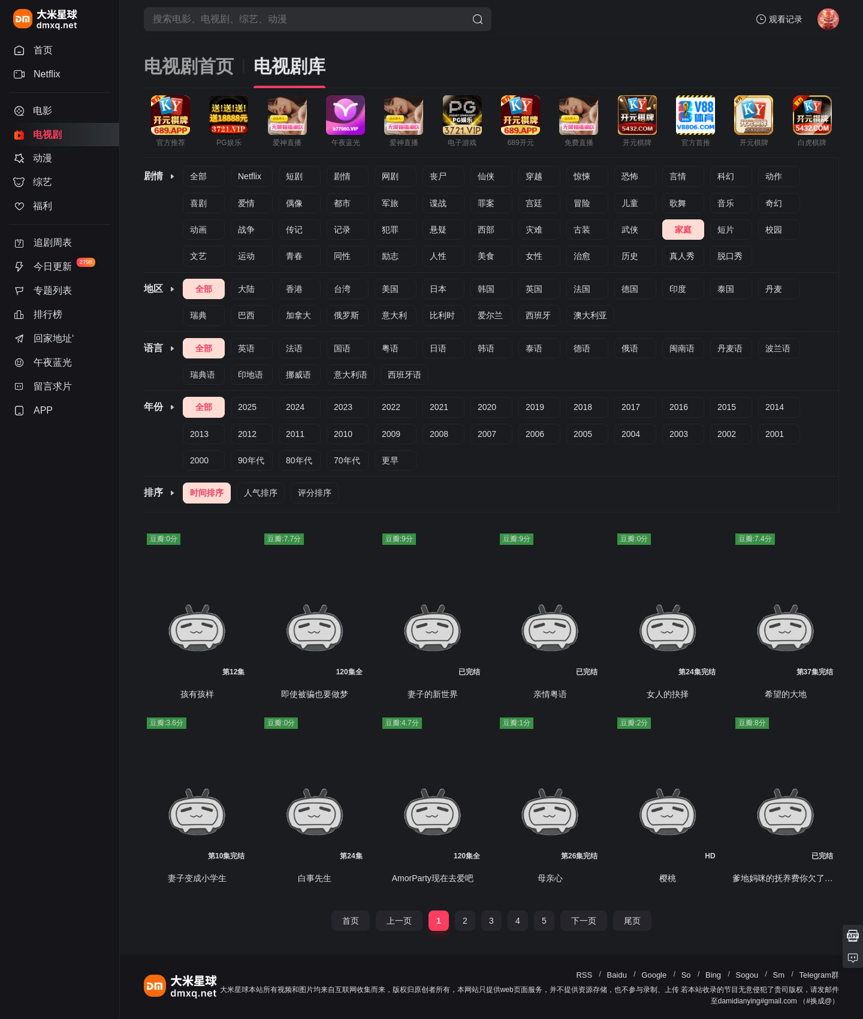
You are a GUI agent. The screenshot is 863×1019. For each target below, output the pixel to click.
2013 (199, 434)
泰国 (725, 289)
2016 (678, 407)
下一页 (583, 920)
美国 (390, 289)
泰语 (534, 348)
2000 (199, 460)
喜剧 (198, 203)
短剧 (294, 176)
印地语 (250, 374)
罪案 (486, 203)
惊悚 (582, 176)
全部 (198, 176)
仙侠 (486, 176)
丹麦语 (730, 348)
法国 (582, 289)
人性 (438, 256)
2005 (583, 434)
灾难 (534, 229)
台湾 (342, 289)
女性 (534, 256)
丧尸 (438, 176)
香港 (294, 289)
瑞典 (198, 315)
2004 (630, 434)
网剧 (390, 176)
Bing (713, 974)
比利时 (442, 315)
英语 (246, 348)
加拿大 (298, 315)
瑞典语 (202, 374)
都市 (342, 203)
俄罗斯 (346, 315)
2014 (774, 407)
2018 (583, 407)
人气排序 (260, 493)
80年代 (299, 460)
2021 (439, 407)
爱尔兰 (490, 315)
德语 (582, 348)
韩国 (486, 289)
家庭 (683, 229)
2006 (535, 434)
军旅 (390, 203)
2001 (774, 434)
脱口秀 (730, 256)
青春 (294, 256)
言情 (677, 176)
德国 (629, 289)
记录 (342, 229)
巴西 (246, 315)
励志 (390, 256)
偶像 (294, 203)
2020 (487, 407)
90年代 (251, 460)
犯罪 (390, 229)
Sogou (747, 974)
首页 (350, 920)
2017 (630, 407)
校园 (773, 229)
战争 (246, 229)
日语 (438, 348)
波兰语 (777, 348)
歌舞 (677, 203)
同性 (342, 256)
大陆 (246, 289)
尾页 (632, 920)
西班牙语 (404, 374)
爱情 (246, 203)
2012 (247, 434)
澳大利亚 (590, 315)
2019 (535, 407)
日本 (438, 289)
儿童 (629, 203)
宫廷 (534, 203)
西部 (486, 229)
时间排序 (207, 493)
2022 (391, 407)
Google (653, 974)
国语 (342, 348)
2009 (391, 434)
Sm (779, 974)
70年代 (347, 460)
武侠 (629, 229)
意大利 (394, 315)
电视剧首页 (189, 66)
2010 (343, 434)
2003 (678, 434)
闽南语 (682, 348)
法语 (294, 348)
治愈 (582, 256)
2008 (439, 434)
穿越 (534, 176)
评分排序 (314, 493)
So (686, 974)
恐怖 (629, 176)
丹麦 (773, 289)
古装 (582, 229)
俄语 (629, 348)
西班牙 (538, 315)
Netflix (249, 176)
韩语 (486, 348)
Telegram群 (819, 974)
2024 (295, 407)
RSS (584, 974)
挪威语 (298, 374)
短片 (725, 229)
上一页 (399, 920)
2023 (343, 407)
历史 (629, 256)
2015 (726, 407)
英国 (534, 289)
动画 (198, 229)
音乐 (725, 203)
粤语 (390, 348)
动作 (773, 176)
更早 (390, 460)
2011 (295, 434)
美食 (486, 256)
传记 (294, 229)
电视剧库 (289, 66)
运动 (246, 256)
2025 (247, 407)
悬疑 (438, 229)
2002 (726, 434)
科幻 (725, 176)
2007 (487, 434)
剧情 (342, 176)
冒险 (582, 203)
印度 (677, 289)
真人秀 (682, 256)
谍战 (438, 203)
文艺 (198, 256)
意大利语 (350, 374)
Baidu (617, 974)
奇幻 (773, 203)
